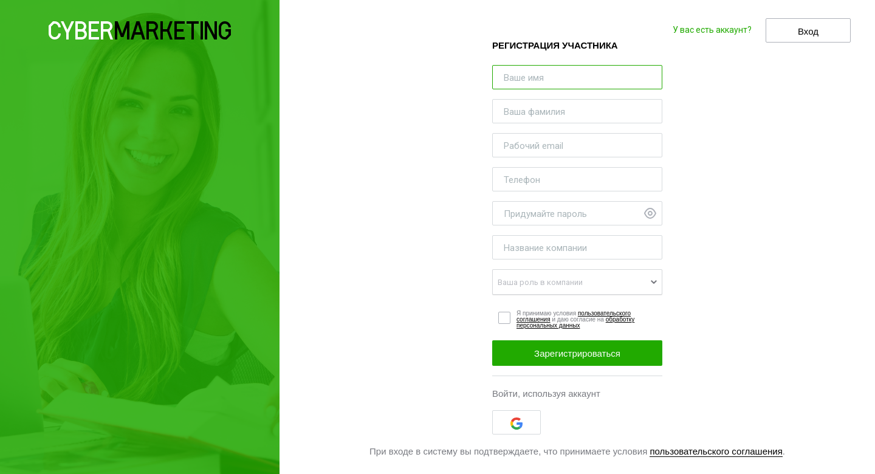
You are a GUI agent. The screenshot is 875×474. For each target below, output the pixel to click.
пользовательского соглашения (716, 451)
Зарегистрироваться (577, 353)
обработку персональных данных (575, 322)
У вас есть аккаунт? (712, 30)
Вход (808, 31)
